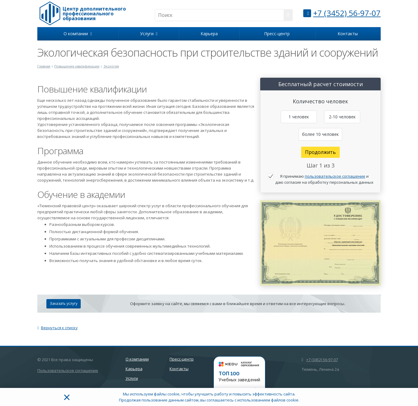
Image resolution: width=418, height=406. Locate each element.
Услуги (149, 33)
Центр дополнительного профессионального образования (94, 13)
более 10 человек (320, 134)
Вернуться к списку (57, 327)
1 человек (299, 117)
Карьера (209, 33)
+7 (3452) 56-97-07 (347, 13)
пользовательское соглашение (335, 176)
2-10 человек (342, 117)
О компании (78, 33)
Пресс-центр (277, 33)
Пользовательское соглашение (67, 370)
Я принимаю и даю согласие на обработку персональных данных (324, 179)
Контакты (348, 33)
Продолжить (320, 152)
